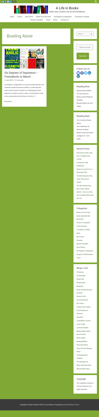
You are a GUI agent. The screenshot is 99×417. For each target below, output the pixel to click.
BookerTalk (80, 286)
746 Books (80, 279)
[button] (96, 1)
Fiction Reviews (82, 229)
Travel (48, 23)
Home (12, 20)
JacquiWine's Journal (84, 327)
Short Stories (81, 251)
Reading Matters (82, 348)
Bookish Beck (81, 289)
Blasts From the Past (43, 20)
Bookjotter (80, 293)
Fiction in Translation (84, 226)
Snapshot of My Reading (85, 261)
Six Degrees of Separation (63, 20)
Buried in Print (81, 303)
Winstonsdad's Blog (83, 375)
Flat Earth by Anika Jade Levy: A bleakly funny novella (85, 159)
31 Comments (19, 83)
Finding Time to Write (84, 313)
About (55, 23)
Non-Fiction (29, 20)
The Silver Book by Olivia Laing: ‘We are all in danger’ (85, 182)
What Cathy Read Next (84, 372)
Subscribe (83, 59)
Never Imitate (81, 344)
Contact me (64, 23)
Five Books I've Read (84, 233)
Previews (80, 244)
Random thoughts (36, 23)
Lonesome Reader (83, 334)
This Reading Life (83, 368)
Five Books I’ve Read (82, 20)
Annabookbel (81, 282)
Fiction (19, 20)
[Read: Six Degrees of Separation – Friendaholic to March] (24, 62)
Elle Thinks (80, 310)
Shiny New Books (83, 351)
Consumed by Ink (83, 306)
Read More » (8, 104)
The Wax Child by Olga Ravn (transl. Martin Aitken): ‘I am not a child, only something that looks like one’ (85, 195)
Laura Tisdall (81, 331)
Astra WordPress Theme (71, 411)
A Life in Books (74, 10)
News (79, 237)
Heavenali (80, 324)
